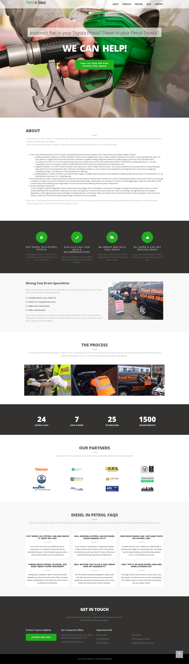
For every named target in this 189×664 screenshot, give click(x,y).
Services (126, 5)
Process (139, 5)
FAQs (149, 5)
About (116, 5)
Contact (159, 5)
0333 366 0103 (41, 637)
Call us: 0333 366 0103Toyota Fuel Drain (94, 64)
